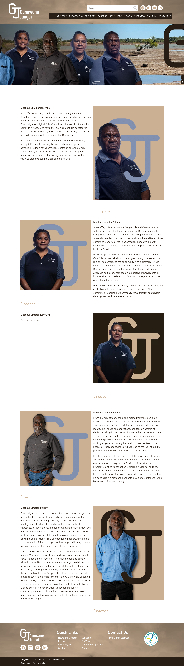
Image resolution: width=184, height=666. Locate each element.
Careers (102, 16)
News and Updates (134, 16)
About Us (62, 16)
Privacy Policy (44, 659)
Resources (116, 16)
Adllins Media (39, 663)
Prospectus (76, 16)
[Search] (135, 8)
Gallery (151, 16)
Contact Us (164, 16)
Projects (90, 16)
